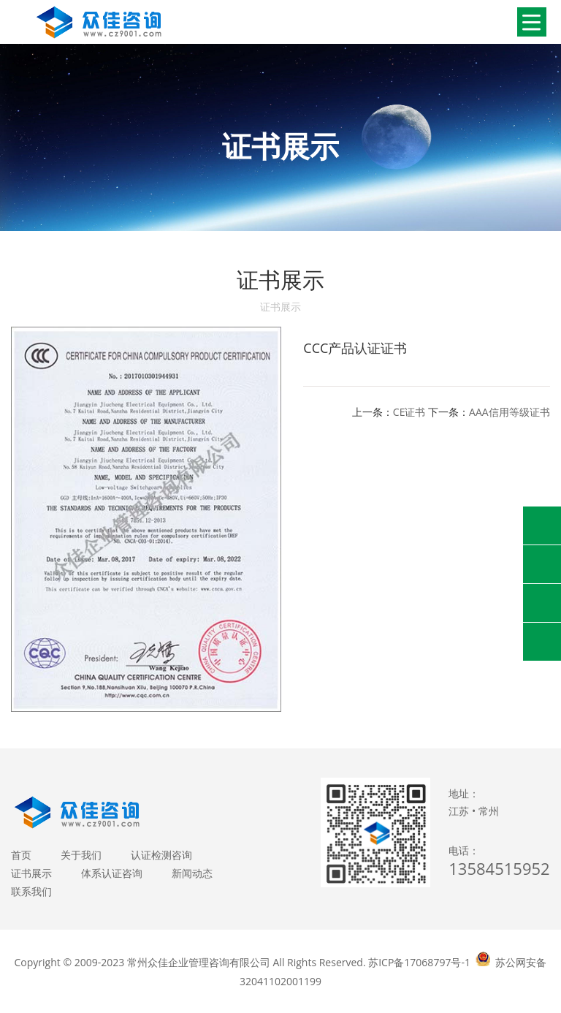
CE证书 (409, 412)
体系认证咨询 (111, 873)
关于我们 (81, 855)
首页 (21, 855)
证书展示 (31, 873)
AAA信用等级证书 (509, 412)
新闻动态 (192, 873)
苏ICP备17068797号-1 (419, 962)
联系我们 (31, 891)
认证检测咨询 (161, 855)
